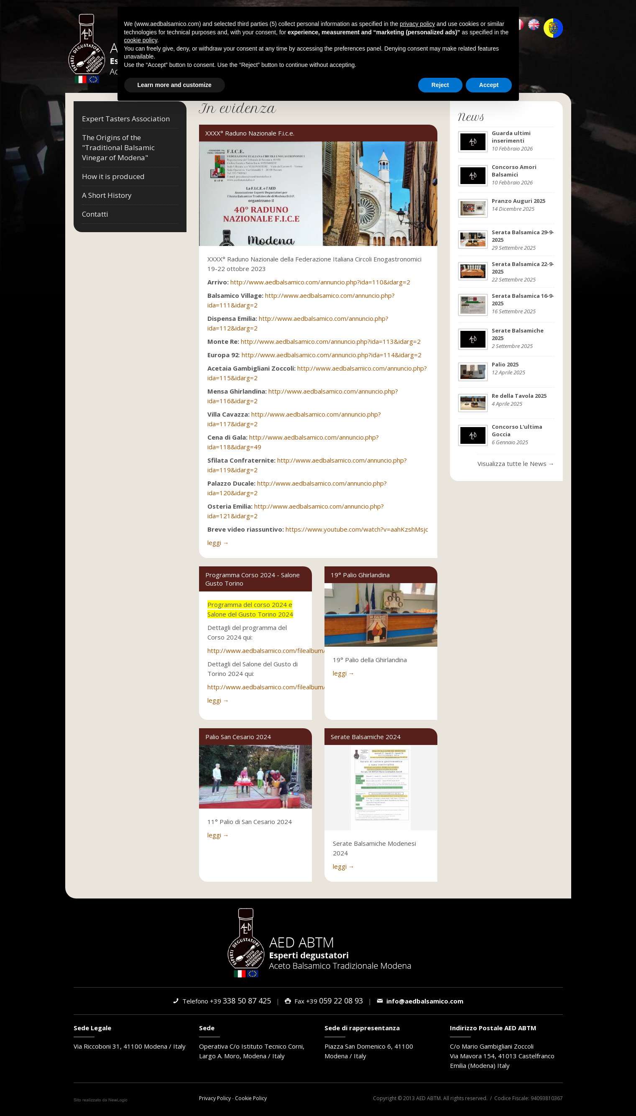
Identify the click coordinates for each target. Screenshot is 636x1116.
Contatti (95, 214)
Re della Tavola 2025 (519, 395)
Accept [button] (489, 84)
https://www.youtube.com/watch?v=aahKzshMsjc (357, 529)
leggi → (218, 542)
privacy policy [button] (417, 23)
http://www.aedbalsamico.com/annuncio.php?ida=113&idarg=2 (331, 341)
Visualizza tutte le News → (516, 463)
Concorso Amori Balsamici (514, 170)
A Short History (107, 195)
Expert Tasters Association (126, 118)
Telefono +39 (222, 1001)
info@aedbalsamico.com (420, 1001)
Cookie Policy (251, 1098)
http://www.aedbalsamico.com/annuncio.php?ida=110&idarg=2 (320, 282)
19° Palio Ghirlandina (360, 575)
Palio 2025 (505, 364)
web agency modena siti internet (101, 1100)
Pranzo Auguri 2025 (518, 201)
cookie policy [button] (140, 40)
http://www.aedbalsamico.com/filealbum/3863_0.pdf (282, 650)
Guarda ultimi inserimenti (511, 136)
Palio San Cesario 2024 (238, 736)
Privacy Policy (215, 1098)
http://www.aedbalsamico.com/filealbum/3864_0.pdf (282, 687)
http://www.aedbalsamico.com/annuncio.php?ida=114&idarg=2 (331, 355)
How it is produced (113, 176)
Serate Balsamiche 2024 (366, 736)
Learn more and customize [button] (175, 84)
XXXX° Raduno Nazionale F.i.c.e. (249, 133)
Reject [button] (440, 84)
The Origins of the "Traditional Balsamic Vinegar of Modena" (118, 147)
